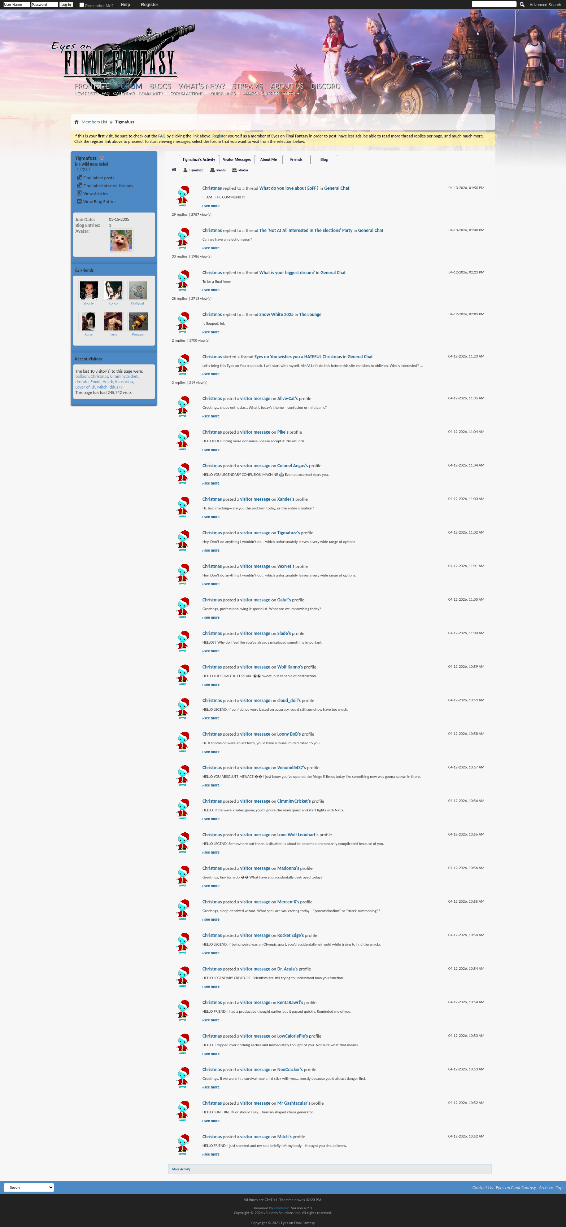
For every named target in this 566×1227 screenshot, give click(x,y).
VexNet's (285, 566)
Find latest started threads (105, 185)
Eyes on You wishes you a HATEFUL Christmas (298, 356)
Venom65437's (291, 767)
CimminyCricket (124, 376)
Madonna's (288, 868)
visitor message (255, 398)
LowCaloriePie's (292, 1036)
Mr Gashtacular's (293, 1103)
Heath (108, 381)
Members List (94, 121)
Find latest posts (95, 177)
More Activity (181, 1169)
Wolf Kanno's (290, 667)
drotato (81, 381)
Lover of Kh (85, 387)
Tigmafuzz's (288, 532)
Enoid (96, 381)
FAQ (106, 93)
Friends (296, 159)
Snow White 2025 (276, 314)
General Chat (336, 188)
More (148, 270)
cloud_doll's (289, 700)
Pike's (282, 432)
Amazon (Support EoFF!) (269, 93)
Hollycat (137, 303)
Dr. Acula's (287, 969)
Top (559, 1187)
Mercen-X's (288, 901)
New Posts (86, 93)
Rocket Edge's (290, 935)
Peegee (137, 334)
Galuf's (284, 599)
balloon (82, 376)
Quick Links (223, 93)
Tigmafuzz (196, 170)
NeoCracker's (289, 1069)
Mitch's (284, 1136)
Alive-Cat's (287, 398)
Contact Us (483, 1187)
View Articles (92, 193)
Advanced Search (545, 5)
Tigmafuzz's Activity (199, 159)
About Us (287, 86)
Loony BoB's (289, 734)
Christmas (99, 376)
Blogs (160, 86)
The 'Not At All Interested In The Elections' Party (305, 230)
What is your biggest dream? (287, 272)
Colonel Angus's (292, 465)
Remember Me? (96, 6)
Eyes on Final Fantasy (516, 1187)
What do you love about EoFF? (288, 188)
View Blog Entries (96, 201)
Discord (325, 86)
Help (125, 4)
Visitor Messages (237, 159)
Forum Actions (186, 93)
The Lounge (310, 314)
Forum (129, 86)
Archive (546, 1187)
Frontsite (92, 86)
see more (211, 205)
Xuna (88, 334)
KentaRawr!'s (290, 1002)
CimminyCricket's (294, 801)
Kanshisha (124, 381)
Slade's (284, 633)
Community (150, 93)
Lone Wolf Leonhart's (297, 834)
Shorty (88, 303)
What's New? (201, 86)
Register (149, 4)
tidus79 (115, 387)
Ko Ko (113, 303)
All (174, 169)
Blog (324, 159)
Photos (243, 170)
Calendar (124, 93)
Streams (247, 86)
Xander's (285, 499)
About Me (268, 159)
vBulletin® (282, 1208)
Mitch (102, 387)
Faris (113, 334)
